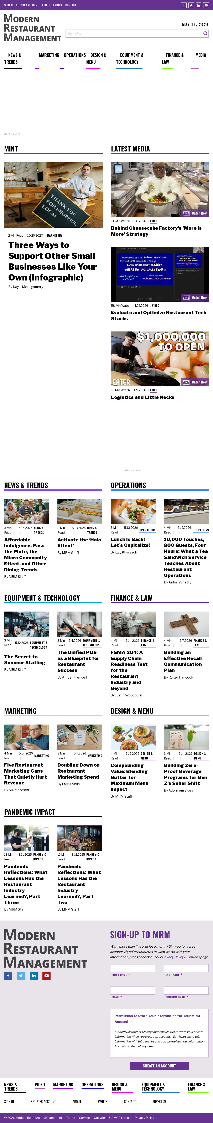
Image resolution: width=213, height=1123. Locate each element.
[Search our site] (134, 34)
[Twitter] (191, 5)
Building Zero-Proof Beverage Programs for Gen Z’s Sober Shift (185, 774)
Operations (147, 530)
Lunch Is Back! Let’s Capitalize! (130, 542)
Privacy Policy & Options (180, 957)
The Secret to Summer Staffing (24, 660)
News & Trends (39, 530)
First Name (119, 974)
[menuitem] (8, 5)
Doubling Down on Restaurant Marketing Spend (78, 771)
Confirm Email (175, 997)
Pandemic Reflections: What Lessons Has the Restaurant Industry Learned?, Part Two (79, 884)
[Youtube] (206, 5)
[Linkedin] (198, 5)
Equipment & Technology (38, 644)
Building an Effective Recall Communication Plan (183, 661)
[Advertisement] (106, 102)
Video (153, 221)
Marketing (54, 235)
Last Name (172, 974)
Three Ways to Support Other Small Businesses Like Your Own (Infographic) (52, 261)
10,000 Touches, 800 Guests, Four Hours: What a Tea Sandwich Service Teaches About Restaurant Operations (186, 557)
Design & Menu (147, 755)
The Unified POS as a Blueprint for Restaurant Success (78, 661)
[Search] (205, 34)
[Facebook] (184, 5)
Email (115, 997)
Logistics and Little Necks (142, 397)
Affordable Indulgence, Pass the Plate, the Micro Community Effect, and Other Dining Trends (25, 555)
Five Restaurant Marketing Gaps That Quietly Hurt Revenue (25, 774)
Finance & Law (147, 642)
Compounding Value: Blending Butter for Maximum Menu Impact (130, 777)
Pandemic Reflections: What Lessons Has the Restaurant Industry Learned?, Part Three (26, 884)
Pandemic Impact (39, 856)
